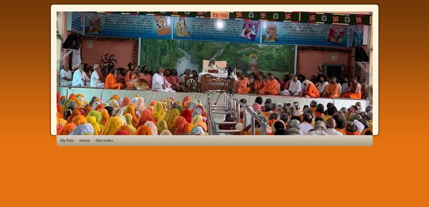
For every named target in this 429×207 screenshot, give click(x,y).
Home (85, 140)
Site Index (104, 140)
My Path (67, 141)
